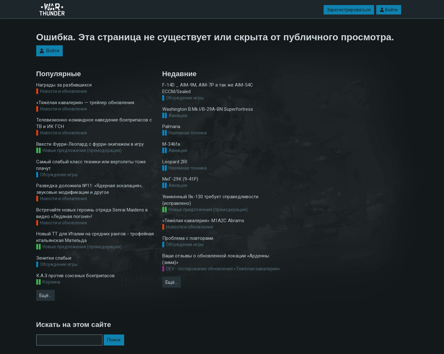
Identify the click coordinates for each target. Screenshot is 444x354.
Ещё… (45, 295)
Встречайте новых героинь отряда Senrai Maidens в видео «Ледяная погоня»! (92, 213)
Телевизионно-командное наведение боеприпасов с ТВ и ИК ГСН (94, 123)
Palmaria (171, 126)
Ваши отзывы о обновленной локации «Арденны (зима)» (215, 259)
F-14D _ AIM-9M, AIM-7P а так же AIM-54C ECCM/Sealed (207, 88)
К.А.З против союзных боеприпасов (75, 275)
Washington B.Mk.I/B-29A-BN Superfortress (207, 109)
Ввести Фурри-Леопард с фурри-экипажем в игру (90, 144)
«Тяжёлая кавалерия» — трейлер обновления (85, 102)
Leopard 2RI (174, 162)
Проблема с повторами (187, 238)
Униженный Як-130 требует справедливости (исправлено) (210, 200)
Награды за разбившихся (64, 85)
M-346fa (171, 144)
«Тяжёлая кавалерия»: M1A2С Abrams (203, 220)
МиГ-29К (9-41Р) (180, 179)
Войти (389, 9)
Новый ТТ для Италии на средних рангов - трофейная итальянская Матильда (95, 237)
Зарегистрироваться (349, 9)
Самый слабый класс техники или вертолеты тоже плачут (91, 165)
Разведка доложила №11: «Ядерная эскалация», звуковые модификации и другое (89, 189)
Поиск (114, 340)
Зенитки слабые (54, 258)
